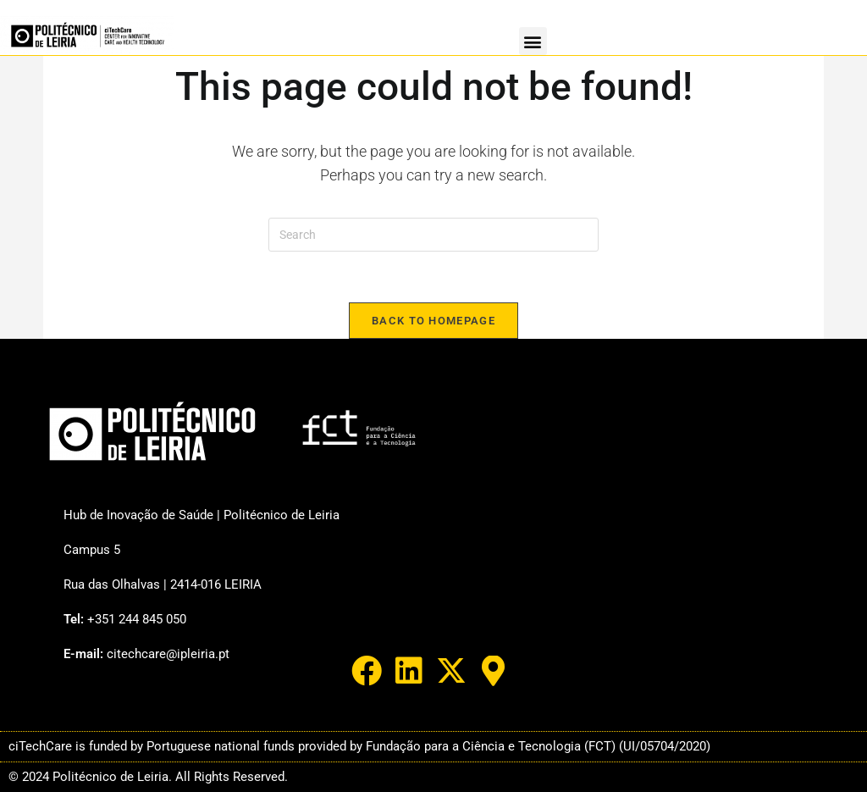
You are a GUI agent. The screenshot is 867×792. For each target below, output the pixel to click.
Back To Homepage (433, 320)
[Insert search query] (433, 235)
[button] (533, 41)
